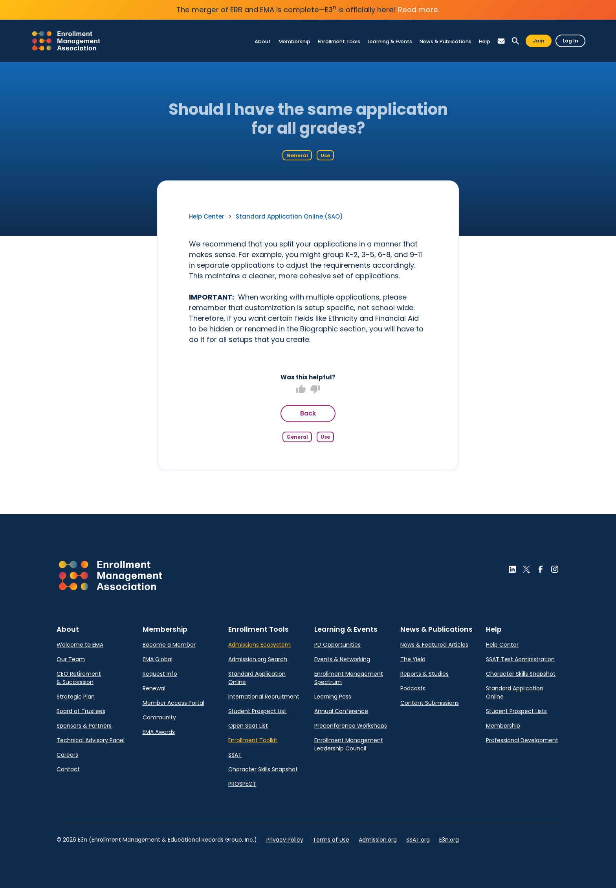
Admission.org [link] (378, 840)
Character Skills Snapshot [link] (263, 769)
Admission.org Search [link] (257, 659)
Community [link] (159, 717)
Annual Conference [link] (341, 711)
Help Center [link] (206, 216)
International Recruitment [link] (263, 696)
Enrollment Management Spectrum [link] (348, 678)
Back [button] (308, 413)
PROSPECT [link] (242, 784)
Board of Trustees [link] (81, 711)
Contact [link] (68, 769)
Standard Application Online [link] (257, 678)
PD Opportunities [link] (337, 645)
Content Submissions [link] (429, 703)
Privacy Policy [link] (284, 840)
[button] (501, 41)
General (297, 155)
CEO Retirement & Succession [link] (79, 678)
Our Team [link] (71, 659)
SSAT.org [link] (418, 840)
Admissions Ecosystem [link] (259, 645)
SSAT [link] (235, 755)
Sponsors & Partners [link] (84, 726)
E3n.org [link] (449, 840)
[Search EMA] (515, 41)
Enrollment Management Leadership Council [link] (348, 744)
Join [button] (538, 40)
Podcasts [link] (412, 688)
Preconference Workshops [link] (350, 726)
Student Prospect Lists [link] (516, 711)
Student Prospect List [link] (257, 711)
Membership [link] (503, 726)
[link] (66, 40)
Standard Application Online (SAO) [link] (289, 216)
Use (325, 155)
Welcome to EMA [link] (80, 645)
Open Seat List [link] (248, 726)
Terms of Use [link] (331, 840)
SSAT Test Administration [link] (520, 659)
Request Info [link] (160, 674)
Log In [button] (570, 40)
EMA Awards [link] (159, 732)
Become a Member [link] (169, 645)
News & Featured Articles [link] (434, 645)
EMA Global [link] (157, 659)
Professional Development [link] (522, 740)
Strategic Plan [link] (76, 696)
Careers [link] (67, 755)
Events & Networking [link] (342, 659)
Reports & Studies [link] (424, 674)
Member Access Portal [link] (173, 703)
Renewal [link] (154, 688)
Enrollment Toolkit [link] (252, 740)
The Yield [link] (412, 659)
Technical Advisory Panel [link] (91, 740)
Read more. (419, 10)
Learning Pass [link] (332, 696)
